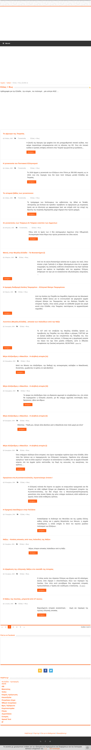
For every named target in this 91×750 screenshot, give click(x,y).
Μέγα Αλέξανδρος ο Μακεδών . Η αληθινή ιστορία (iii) (25, 386)
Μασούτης (6, 689)
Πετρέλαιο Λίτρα (8, 700)
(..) (46, 749)
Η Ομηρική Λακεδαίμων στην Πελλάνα (19, 510)
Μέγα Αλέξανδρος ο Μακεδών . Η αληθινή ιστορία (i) (25, 446)
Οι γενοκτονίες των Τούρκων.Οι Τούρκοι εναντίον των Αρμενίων (30, 223)
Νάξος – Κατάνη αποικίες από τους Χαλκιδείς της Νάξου (26, 539)
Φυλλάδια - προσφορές (10, 682)
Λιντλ (4, 684)
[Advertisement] (45, 23)
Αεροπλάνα (6, 714)
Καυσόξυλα (6, 697)
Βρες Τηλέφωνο (8, 706)
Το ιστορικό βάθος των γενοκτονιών (18, 193)
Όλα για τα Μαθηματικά (48, 733)
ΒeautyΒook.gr (61, 733)
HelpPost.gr (28, 733)
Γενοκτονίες (22, 138)
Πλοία (4, 711)
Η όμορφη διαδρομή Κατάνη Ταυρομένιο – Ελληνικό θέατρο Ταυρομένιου (34, 287)
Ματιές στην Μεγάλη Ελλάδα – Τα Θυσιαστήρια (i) (24, 253)
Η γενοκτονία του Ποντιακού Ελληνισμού (20, 163)
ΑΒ (3, 686)
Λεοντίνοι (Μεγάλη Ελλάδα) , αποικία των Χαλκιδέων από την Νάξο (31, 322)
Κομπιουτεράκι (8, 708)
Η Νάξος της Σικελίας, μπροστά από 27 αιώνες (22, 599)
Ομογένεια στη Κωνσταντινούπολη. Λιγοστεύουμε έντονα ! (28, 478)
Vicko (4, 692)
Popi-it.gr (36, 733)
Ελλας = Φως (35, 138)
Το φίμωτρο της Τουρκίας (13, 134)
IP (2, 722)
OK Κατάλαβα (54, 749)
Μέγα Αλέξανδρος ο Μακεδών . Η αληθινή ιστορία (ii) (25, 416)
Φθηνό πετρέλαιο (9, 703)
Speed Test (6, 719)
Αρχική (2, 83)
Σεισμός (5, 716)
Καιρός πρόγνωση (10, 695)
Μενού (6, 43)
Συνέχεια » (31, 152)
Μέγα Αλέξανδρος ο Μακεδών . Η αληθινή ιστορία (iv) (25, 356)
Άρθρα (9, 83)
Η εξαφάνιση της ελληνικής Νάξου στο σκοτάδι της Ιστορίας (28, 569)
